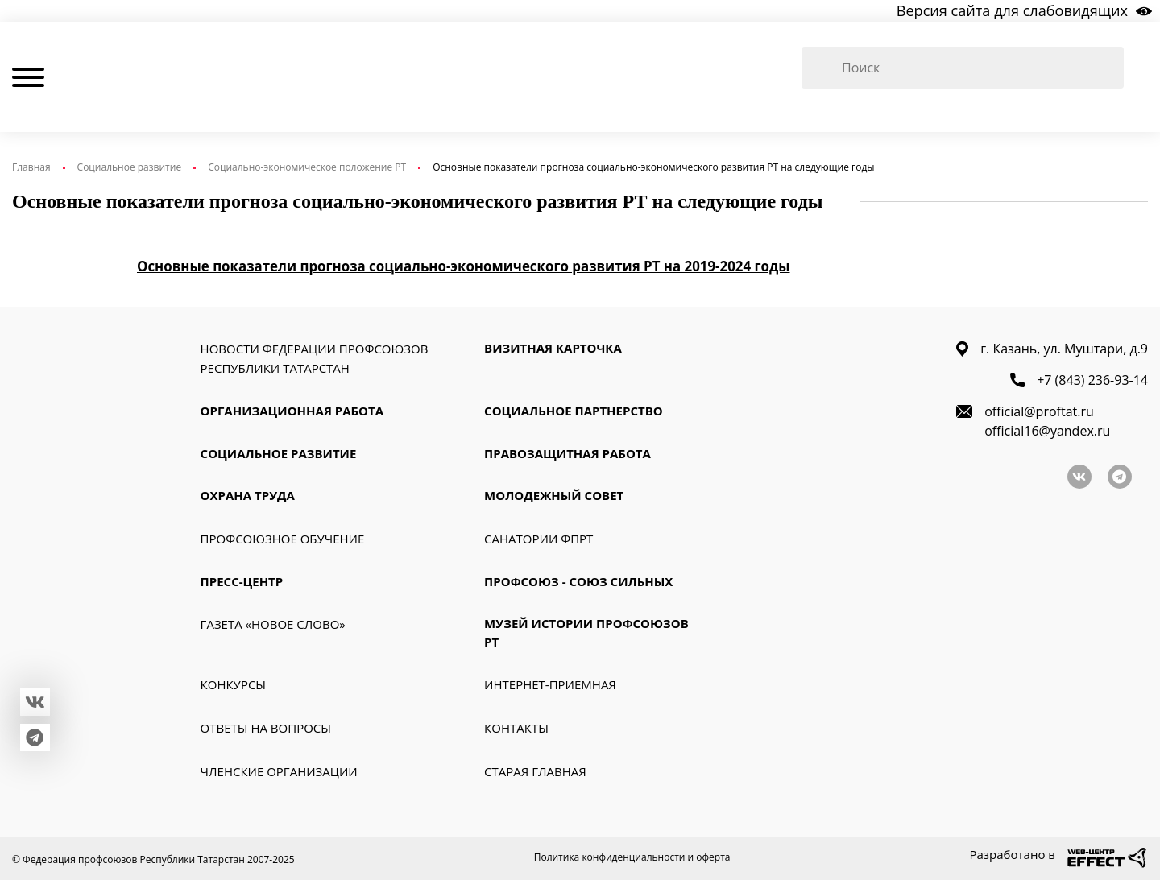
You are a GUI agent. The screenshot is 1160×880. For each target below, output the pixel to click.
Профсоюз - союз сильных (578, 583)
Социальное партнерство (573, 413)
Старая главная (535, 774)
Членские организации (279, 774)
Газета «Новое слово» (273, 626)
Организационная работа (292, 413)
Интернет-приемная (550, 687)
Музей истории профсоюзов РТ (586, 635)
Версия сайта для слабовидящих (1012, 12)
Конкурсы (233, 687)
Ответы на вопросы (266, 730)
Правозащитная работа (567, 455)
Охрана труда (248, 498)
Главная (31, 169)
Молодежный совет (554, 498)
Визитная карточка (553, 350)
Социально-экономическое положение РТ (307, 169)
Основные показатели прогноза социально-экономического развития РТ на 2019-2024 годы (463, 268)
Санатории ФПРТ (538, 540)
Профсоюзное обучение (283, 540)
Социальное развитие (129, 169)
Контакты (516, 730)
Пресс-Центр (242, 583)
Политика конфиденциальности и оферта (632, 859)
